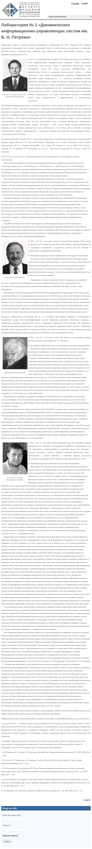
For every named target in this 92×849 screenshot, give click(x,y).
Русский (75, 3)
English (85, 3)
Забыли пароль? (10, 836)
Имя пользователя (12, 815)
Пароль (7, 825)
